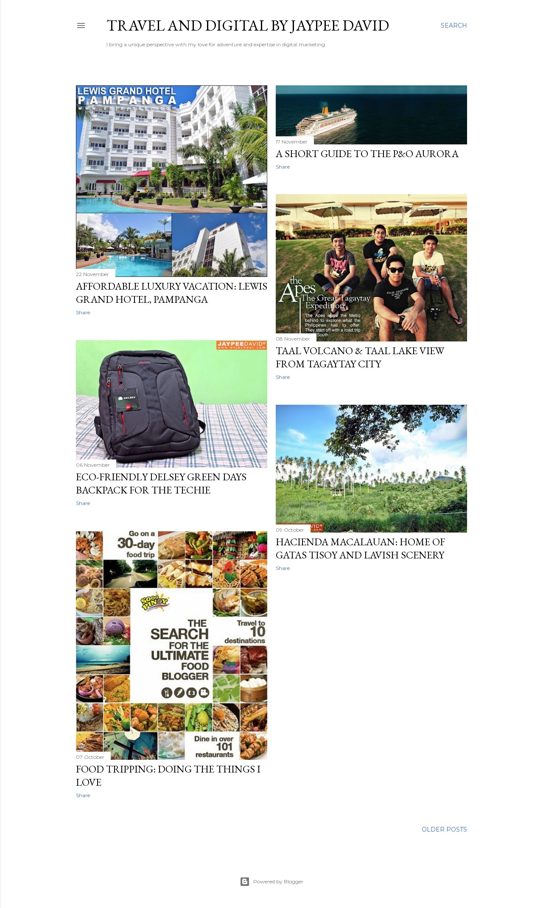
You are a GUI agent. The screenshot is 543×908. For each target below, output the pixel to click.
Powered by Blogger (271, 882)
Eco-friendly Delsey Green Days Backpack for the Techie (161, 483)
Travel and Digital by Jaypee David (247, 25)
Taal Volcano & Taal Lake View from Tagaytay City (360, 357)
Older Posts (444, 829)
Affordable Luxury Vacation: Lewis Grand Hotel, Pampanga (171, 292)
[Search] (454, 25)
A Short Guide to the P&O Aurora (367, 153)
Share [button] (83, 312)
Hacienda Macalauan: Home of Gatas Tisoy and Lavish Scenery (360, 548)
